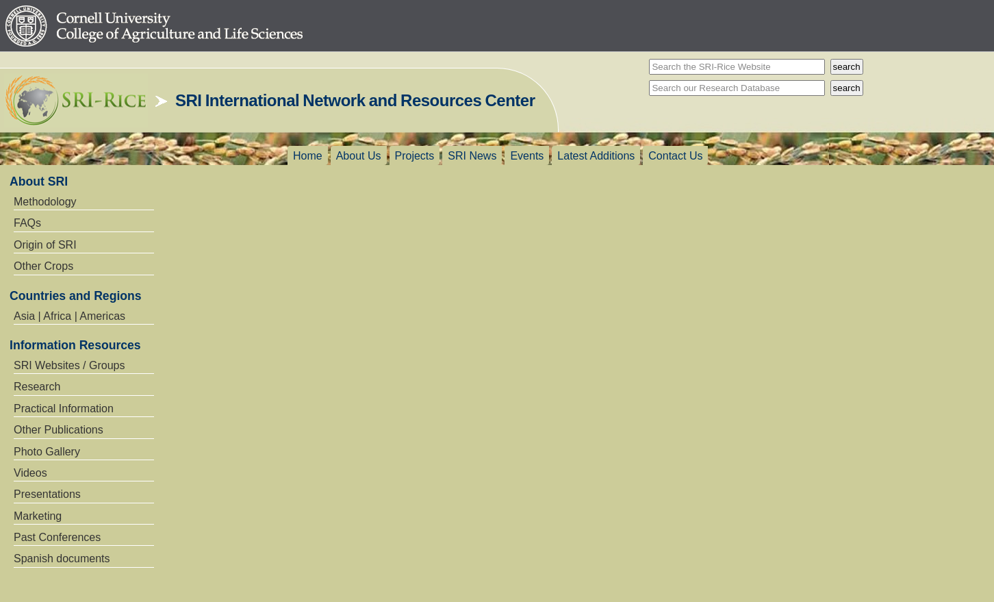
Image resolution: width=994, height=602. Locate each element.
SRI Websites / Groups (69, 365)
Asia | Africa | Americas (69, 316)
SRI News (472, 156)
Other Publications (58, 430)
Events (527, 156)
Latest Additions (596, 156)
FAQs (27, 223)
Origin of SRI (45, 245)
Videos (30, 473)
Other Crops (43, 266)
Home (307, 156)
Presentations (47, 494)
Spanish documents (62, 558)
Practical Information (64, 408)
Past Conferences (57, 537)
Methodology (45, 202)
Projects (415, 156)
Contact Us (675, 156)
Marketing (38, 516)
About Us (358, 156)
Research (37, 386)
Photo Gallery (47, 451)
